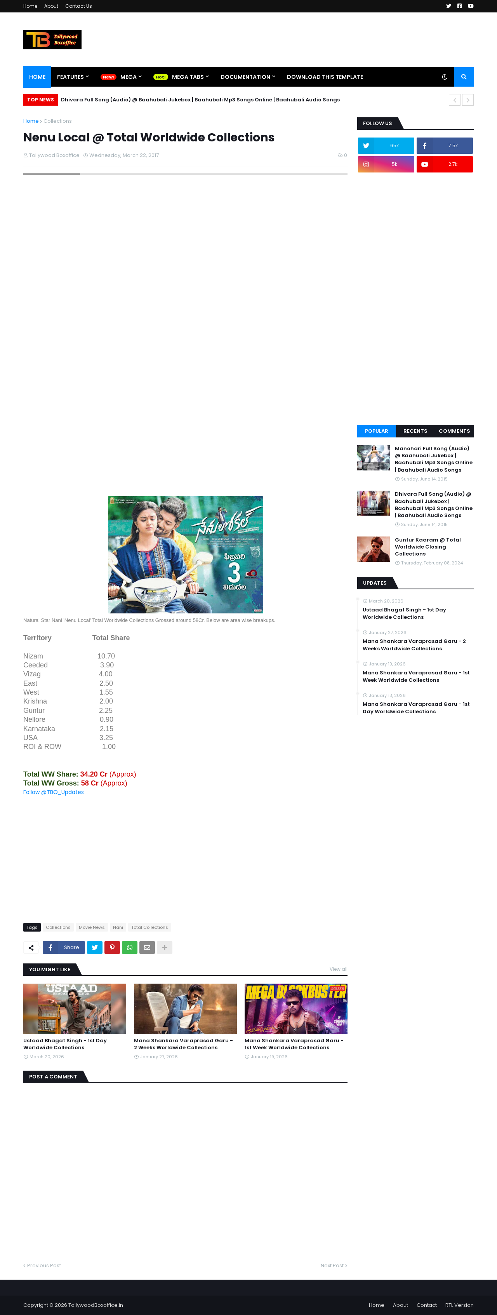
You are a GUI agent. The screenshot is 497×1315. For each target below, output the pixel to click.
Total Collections (149, 927)
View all (339, 969)
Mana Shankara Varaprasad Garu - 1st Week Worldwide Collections (294, 1044)
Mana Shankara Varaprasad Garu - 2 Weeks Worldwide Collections (183, 1044)
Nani (118, 927)
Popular (376, 431)
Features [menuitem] (70, 77)
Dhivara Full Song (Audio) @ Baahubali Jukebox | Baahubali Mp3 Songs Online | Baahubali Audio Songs (200, 99)
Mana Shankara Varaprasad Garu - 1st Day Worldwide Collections (416, 708)
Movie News (92, 927)
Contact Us (78, 6)
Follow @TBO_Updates (53, 792)
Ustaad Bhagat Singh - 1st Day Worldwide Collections (65, 1044)
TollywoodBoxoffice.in (95, 1305)
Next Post (332, 1265)
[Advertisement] (185, 441)
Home (30, 6)
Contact (427, 1305)
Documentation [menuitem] (245, 77)
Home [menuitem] (37, 77)
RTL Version (459, 1305)
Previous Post (44, 1265)
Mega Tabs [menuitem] (188, 77)
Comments (454, 431)
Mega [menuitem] (128, 77)
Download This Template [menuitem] (325, 77)
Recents (415, 431)
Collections (57, 121)
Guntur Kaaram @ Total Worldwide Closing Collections (428, 546)
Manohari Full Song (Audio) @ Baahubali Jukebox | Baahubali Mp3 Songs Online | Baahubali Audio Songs (434, 459)
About (51, 6)
